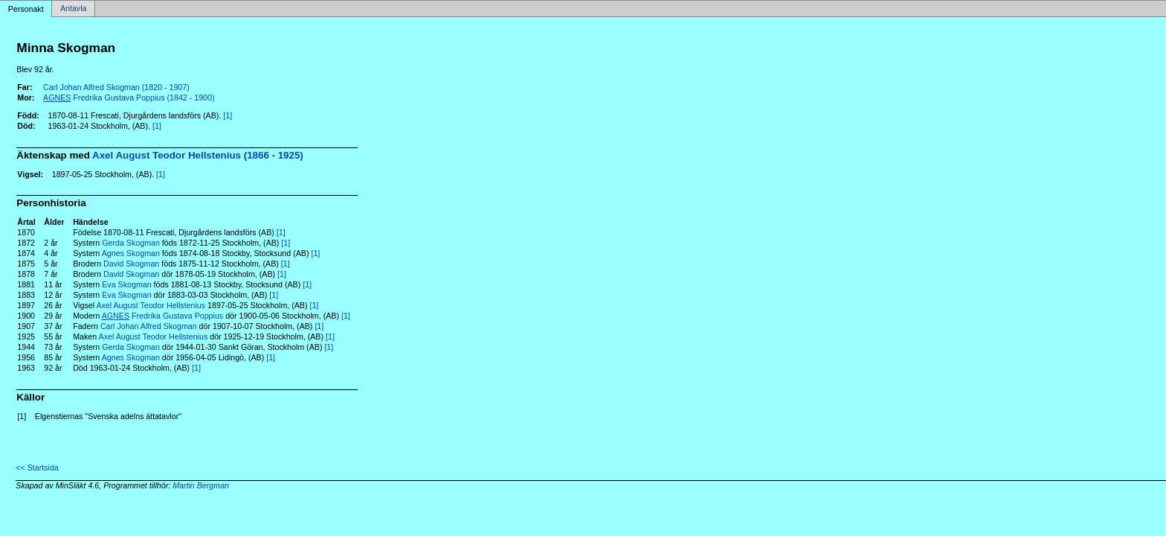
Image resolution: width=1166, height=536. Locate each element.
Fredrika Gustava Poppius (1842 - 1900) (128, 97)
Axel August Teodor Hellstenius (150, 305)
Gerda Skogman (131, 242)
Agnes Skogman (131, 253)
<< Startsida (37, 467)
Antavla (73, 8)
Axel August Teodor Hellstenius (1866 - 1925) (197, 155)
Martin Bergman (201, 485)
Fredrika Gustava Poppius (162, 315)
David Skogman (131, 263)
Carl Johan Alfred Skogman (148, 326)
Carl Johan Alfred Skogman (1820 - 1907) (116, 87)
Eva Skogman (126, 284)
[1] (227, 115)
